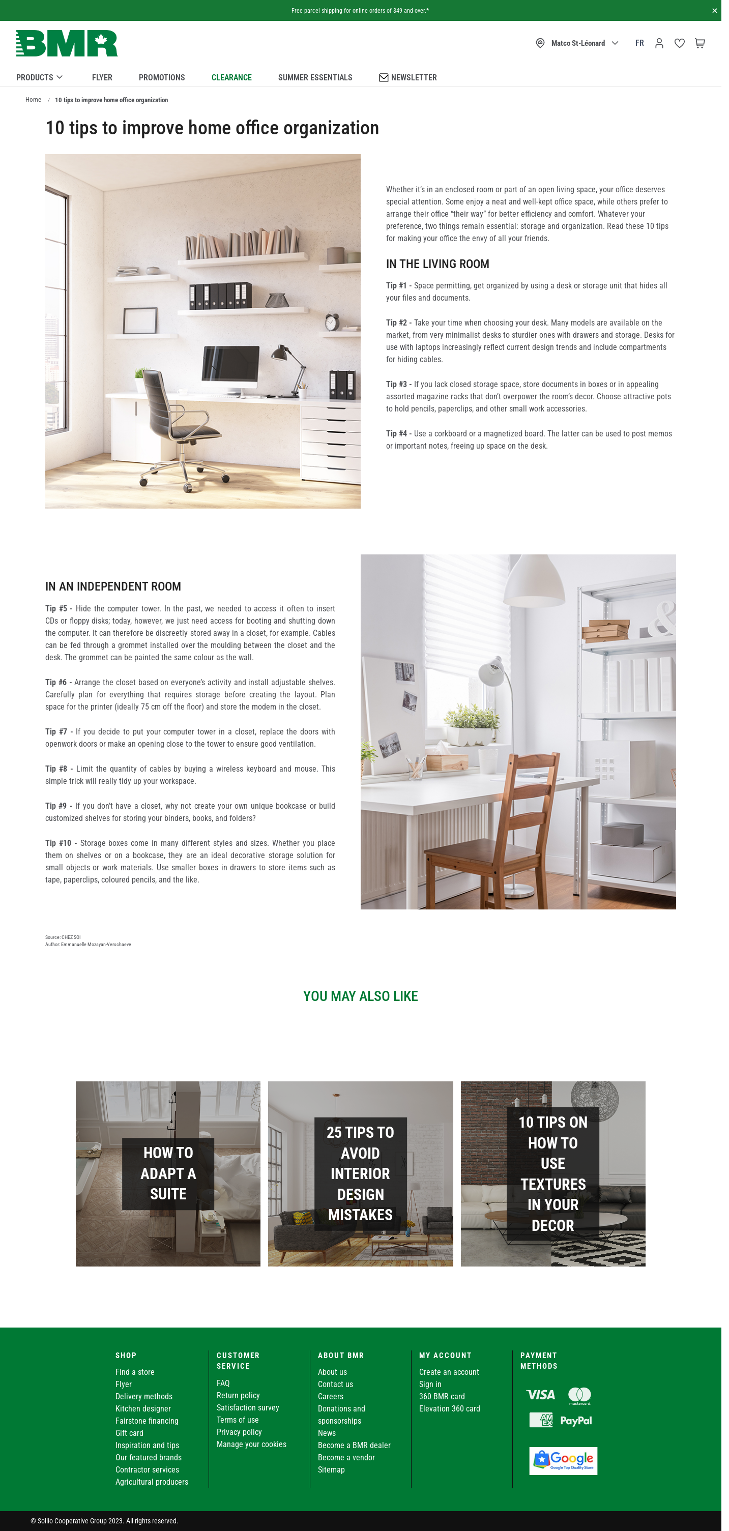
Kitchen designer (143, 1409)
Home (33, 99)
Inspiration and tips (147, 1445)
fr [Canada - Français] (639, 43)
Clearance (232, 77)
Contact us (335, 1384)
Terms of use (238, 1420)
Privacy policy (239, 1432)
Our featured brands (148, 1457)
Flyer (102, 77)
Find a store (135, 1372)
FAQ (223, 1383)
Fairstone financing (147, 1421)
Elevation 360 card (449, 1409)
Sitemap (331, 1470)
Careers (330, 1396)
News (327, 1433)
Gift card (129, 1433)
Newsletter (408, 77)
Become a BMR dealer (354, 1445)
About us (332, 1372)
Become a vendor (346, 1457)
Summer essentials (315, 77)
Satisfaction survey (248, 1407)
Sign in (430, 1384)
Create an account (449, 1372)
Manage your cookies (251, 1444)
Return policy (238, 1395)
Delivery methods (143, 1396)
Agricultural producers (151, 1482)
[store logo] (67, 43)
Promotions (162, 77)
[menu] (360, 76)
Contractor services (147, 1470)
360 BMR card (442, 1396)
